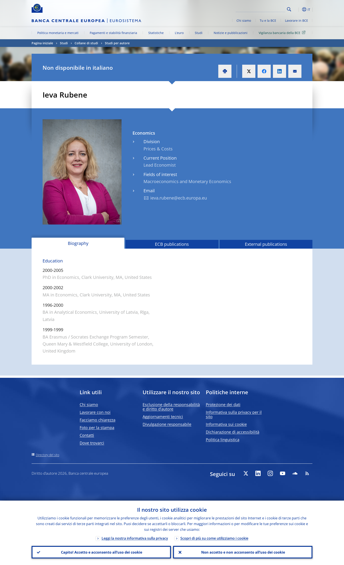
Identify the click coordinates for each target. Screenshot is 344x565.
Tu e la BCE (268, 20)
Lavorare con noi (95, 412)
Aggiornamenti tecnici (163, 416)
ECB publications (172, 244)
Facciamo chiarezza (97, 419)
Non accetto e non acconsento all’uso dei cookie (243, 552)
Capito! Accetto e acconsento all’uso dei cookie (101, 552)
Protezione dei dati (223, 404)
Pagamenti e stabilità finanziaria (113, 33)
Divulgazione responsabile (167, 424)
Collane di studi (86, 43)
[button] (297, 9)
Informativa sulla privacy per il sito (234, 414)
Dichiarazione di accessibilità (232, 432)
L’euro (179, 33)
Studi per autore (117, 43)
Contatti (87, 435)
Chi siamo (243, 20)
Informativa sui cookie (226, 424)
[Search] (263, 8)
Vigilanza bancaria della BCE (283, 32)
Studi (198, 33)
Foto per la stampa (97, 427)
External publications (266, 244)
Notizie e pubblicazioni (230, 33)
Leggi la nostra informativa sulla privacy (135, 538)
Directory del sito (47, 455)
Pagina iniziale (42, 43)
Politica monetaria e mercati (58, 33)
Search (289, 9)
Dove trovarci (92, 443)
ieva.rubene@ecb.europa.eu (178, 198)
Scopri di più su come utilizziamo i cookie (214, 538)
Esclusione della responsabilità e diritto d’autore (171, 407)
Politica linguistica (222, 439)
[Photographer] (117, 220)
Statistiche (156, 33)
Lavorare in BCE (296, 20)
